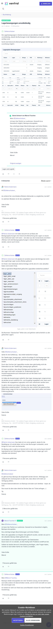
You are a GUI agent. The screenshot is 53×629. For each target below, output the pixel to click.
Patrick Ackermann (10, 187)
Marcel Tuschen (9, 520)
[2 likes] (10, 509)
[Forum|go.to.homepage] (12, 3)
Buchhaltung (7, 14)
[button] (2, 4)
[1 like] (9, 218)
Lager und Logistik (8, 169)
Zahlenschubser (9, 31)
